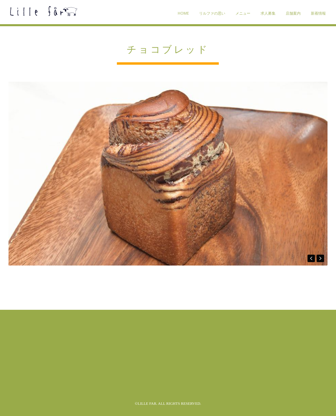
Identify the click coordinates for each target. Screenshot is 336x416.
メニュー (242, 13)
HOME (183, 13)
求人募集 (268, 13)
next (320, 258)
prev (311, 258)
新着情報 (318, 13)
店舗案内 (293, 13)
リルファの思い (212, 13)
